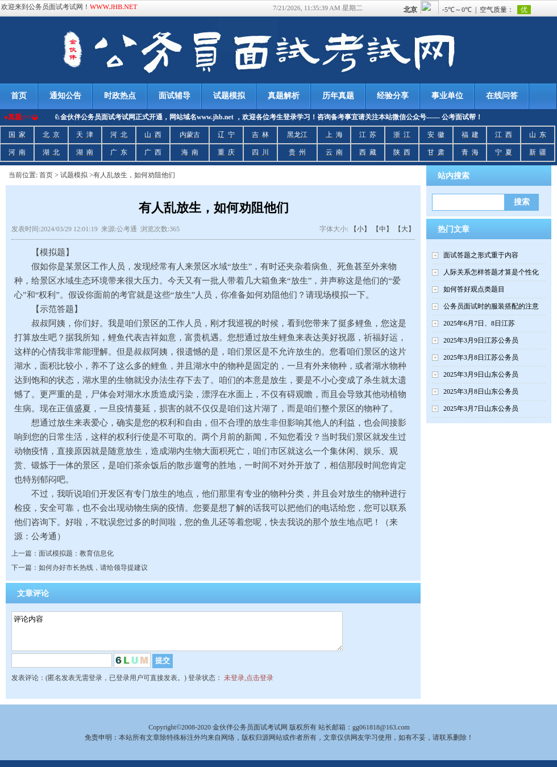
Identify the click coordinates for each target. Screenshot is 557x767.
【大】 (404, 229)
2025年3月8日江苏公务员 (480, 357)
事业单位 (447, 95)
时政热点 (120, 95)
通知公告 (65, 95)
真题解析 (284, 95)
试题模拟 (229, 95)
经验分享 (393, 95)
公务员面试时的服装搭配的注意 (491, 306)
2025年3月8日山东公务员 (480, 391)
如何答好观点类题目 (474, 289)
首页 (46, 175)
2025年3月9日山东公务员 (480, 374)
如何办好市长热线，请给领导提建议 (93, 568)
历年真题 (338, 95)
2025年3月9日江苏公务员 (480, 340)
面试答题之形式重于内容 (480, 255)
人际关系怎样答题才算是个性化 (491, 272)
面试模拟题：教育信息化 (76, 553)
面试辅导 (174, 95)
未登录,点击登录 (248, 685)
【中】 (382, 229)
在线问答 (502, 95)
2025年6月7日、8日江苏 (479, 323)
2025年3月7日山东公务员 (480, 408)
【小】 (360, 229)
